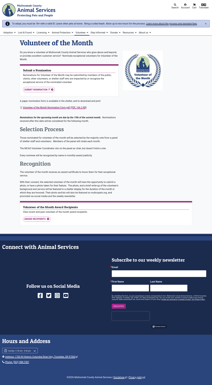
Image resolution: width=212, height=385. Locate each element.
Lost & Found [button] (25, 32)
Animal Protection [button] (61, 32)
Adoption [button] (8, 32)
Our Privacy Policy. (198, 299)
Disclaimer (120, 377)
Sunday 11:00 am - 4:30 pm (19, 351)
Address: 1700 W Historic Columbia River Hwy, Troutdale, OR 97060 (41, 356)
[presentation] (130, 316)
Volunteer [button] (81, 32)
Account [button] (185, 7)
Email (115, 267)
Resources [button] (128, 32)
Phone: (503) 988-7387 (17, 362)
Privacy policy (137, 377)
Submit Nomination (37, 89)
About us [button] (144, 32)
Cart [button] (194, 7)
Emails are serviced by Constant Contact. (176, 299)
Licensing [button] (42, 32)
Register (119, 306)
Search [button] (175, 7)
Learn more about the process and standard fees (171, 23)
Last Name (156, 282)
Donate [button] (114, 32)
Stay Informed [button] (98, 32)
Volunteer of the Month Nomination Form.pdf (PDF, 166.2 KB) (55, 107)
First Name (118, 282)
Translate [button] (204, 7)
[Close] (206, 23)
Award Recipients (35, 219)
